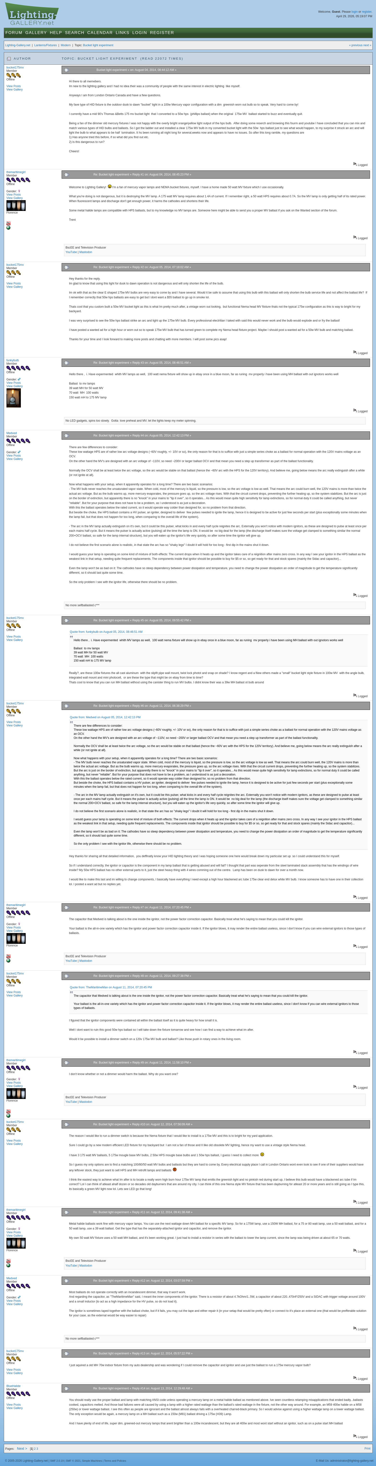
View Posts (13, 86)
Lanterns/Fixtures (45, 45)
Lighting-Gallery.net (17, 45)
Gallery (36, 32)
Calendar (100, 32)
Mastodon (85, 252)
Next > (22, 1448)
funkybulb (12, 360)
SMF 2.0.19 (57, 1460)
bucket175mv (15, 67)
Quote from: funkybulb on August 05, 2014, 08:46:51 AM (106, 632)
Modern (65, 45)
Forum (14, 32)
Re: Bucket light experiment (111, 174)
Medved (11, 433)
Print (367, 1448)
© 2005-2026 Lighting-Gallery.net (26, 1460)
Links (122, 32)
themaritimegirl (16, 172)
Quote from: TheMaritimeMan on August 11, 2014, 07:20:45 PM (111, 987)
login (355, 11)
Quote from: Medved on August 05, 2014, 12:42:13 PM (105, 717)
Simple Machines (92, 1460)
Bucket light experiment (98, 45)
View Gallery (14, 89)
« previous (356, 45)
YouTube (71, 252)
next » (367, 45)
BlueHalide (13, 1386)
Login (139, 32)
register (366, 11)
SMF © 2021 (73, 1460)
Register (162, 32)
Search (74, 32)
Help (56, 32)
